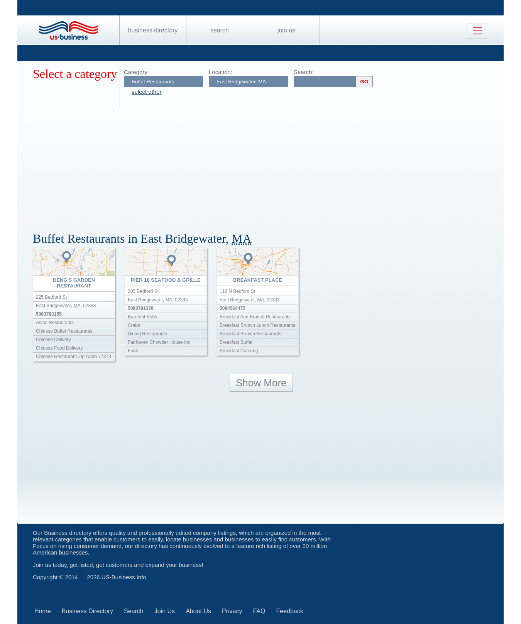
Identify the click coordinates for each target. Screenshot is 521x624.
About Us (198, 611)
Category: (136, 72)
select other (147, 91)
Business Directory (153, 30)
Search (219, 30)
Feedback (289, 611)
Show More (261, 383)
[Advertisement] (264, 165)
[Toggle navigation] (477, 31)
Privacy (232, 611)
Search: (304, 72)
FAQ (259, 611)
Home (42, 611)
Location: (220, 72)
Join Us (286, 30)
